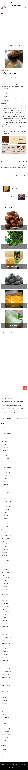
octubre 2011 (5, 606)
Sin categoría (5, 737)
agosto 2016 (5, 441)
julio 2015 (4, 478)
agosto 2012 (5, 578)
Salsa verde (14, 246)
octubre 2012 (5, 572)
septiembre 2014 (6, 507)
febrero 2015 (5, 492)
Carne (3, 689)
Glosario (4, 706)
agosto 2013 (5, 544)
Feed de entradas (6, 752)
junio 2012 (5, 583)
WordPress (9, 768)
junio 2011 (5, 617)
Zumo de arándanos (14, 286)
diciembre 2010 (6, 634)
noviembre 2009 (6, 671)
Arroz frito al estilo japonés (9, 398)
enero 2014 (5, 529)
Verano (4, 740)
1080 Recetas (16, 6)
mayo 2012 (5, 586)
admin (2, 77)
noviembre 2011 (6, 603)
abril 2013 (5, 555)
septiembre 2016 (6, 439)
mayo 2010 (5, 654)
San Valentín (5, 731)
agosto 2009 (5, 680)
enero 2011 (5, 632)
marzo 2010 (5, 660)
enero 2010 (5, 666)
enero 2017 (5, 427)
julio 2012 (4, 580)
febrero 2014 (5, 527)
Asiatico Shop (23, 176)
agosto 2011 (5, 612)
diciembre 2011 (6, 600)
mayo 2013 (5, 552)
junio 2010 (5, 651)
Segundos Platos (6, 734)
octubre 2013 (5, 538)
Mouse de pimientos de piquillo (14, 305)
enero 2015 (5, 495)
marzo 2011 (5, 626)
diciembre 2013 (6, 532)
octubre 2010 (5, 640)
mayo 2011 (5, 620)
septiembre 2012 (6, 575)
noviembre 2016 (6, 433)
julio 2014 (4, 512)
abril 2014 (5, 521)
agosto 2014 (5, 510)
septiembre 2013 (6, 541)
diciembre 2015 (6, 464)
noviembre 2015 (6, 467)
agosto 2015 (5, 475)
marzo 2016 (5, 456)
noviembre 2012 (6, 569)
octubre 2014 (5, 504)
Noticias (4, 714)
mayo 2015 (5, 484)
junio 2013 (5, 549)
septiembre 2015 (6, 473)
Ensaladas (4, 700)
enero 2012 (5, 597)
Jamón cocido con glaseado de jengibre (12, 405)
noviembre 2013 (6, 535)
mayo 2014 (5, 518)
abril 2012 (5, 589)
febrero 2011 (5, 629)
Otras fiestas (5, 717)
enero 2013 (5, 563)
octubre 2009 (5, 674)
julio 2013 (4, 546)
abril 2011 (5, 623)
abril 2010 (5, 657)
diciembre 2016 (6, 430)
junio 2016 (5, 447)
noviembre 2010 (6, 637)
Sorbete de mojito (14, 325)
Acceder (4, 749)
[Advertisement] (14, 30)
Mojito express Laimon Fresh (14, 266)
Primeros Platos (6, 726)
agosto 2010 (5, 646)
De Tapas (4, 697)
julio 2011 (4, 615)
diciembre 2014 (6, 498)
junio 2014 (5, 515)
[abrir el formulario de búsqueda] (16, 3)
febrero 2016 (5, 458)
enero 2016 (5, 461)
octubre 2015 (5, 470)
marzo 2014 (5, 524)
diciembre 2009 (6, 668)
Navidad (4, 712)
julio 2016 (4, 444)
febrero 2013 (5, 561)
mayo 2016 (5, 450)
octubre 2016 (5, 436)
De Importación (6, 695)
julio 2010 (4, 649)
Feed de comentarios (7, 755)
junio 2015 (5, 481)
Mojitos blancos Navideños (9, 413)
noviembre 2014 (6, 501)
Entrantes (4, 703)
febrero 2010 (5, 663)
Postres (4, 723)
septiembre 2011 (6, 609)
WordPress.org (6, 757)
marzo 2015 (5, 490)
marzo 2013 (5, 558)
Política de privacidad (16, 768)
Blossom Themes (17, 766)
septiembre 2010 (6, 643)
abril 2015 (5, 487)
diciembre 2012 (6, 566)
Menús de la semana (7, 709)
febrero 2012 (5, 595)
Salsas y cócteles (4, 70)
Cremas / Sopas (6, 692)
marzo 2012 (5, 592)
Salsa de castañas (14, 227)
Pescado (4, 720)
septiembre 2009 (6, 677)
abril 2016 (5, 453)
